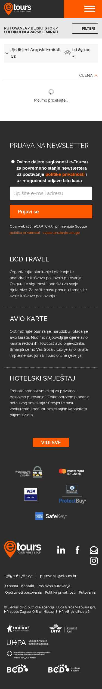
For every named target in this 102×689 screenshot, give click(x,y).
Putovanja (15, 28)
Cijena (85, 75)
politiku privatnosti (25, 233)
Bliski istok (43, 28)
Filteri (88, 28)
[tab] (51, 53)
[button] (51, 53)
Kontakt (27, 586)
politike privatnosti (65, 174)
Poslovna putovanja (54, 586)
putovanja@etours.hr (58, 576)
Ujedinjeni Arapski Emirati (31, 32)
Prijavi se (28, 211)
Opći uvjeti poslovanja (23, 592)
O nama (11, 586)
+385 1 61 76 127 (18, 576)
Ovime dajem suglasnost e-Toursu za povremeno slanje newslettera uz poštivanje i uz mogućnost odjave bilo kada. (52, 171)
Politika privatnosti (60, 592)
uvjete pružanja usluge (61, 233)
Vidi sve (51, 442)
